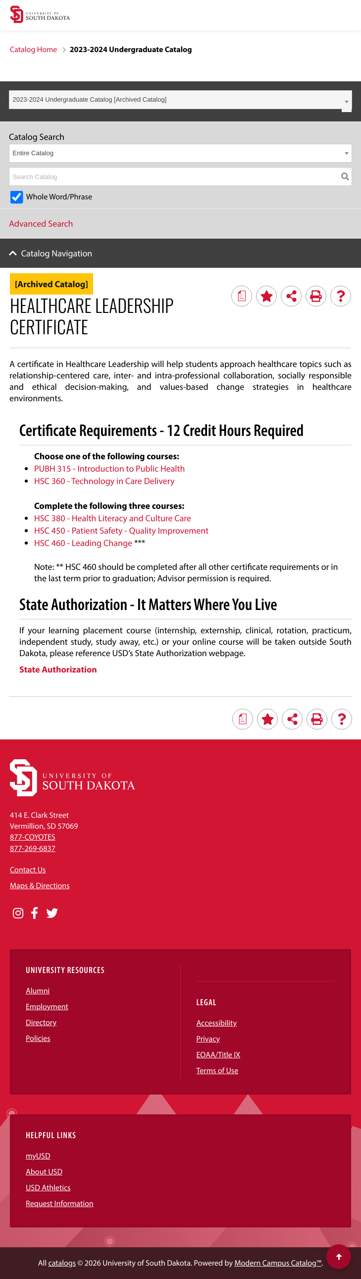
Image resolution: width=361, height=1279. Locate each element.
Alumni (38, 991)
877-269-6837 (32, 848)
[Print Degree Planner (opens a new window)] (242, 296)
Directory (41, 1023)
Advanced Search (41, 223)
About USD (44, 1172)
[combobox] (180, 99)
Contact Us (28, 870)
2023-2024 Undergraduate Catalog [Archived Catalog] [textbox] (90, 99)
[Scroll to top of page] (338, 1256)
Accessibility (217, 1023)
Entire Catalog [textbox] (33, 153)
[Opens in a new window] (18, 913)
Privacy (208, 1039)
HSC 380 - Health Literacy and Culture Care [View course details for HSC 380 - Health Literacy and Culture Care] (112, 518)
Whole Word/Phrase (59, 197)
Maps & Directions (39, 886)
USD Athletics (48, 1188)
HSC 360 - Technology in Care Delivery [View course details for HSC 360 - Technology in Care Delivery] (104, 481)
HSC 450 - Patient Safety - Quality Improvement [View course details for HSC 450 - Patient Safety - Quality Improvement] (121, 530)
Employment (47, 1007)
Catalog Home (33, 50)
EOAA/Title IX (219, 1055)
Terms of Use (218, 1071)
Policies (38, 1038)
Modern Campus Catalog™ (277, 1263)
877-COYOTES (32, 837)
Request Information (60, 1204)
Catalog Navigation (57, 253)
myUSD (38, 1156)
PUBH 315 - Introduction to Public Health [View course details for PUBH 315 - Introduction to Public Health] (109, 468)
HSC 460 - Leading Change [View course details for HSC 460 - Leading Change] (83, 542)
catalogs (62, 1263)
